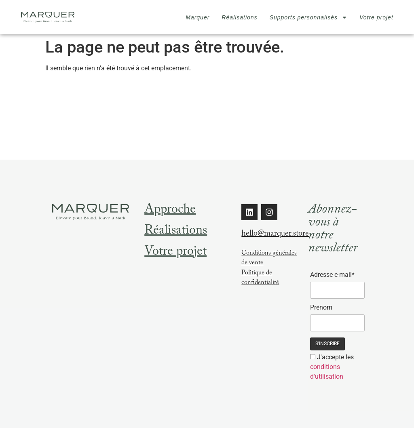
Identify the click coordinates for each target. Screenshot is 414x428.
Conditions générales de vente (269, 258)
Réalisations (239, 17)
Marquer (197, 17)
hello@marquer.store (275, 234)
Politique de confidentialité (260, 278)
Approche (170, 210)
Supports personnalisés (308, 17)
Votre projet (376, 17)
